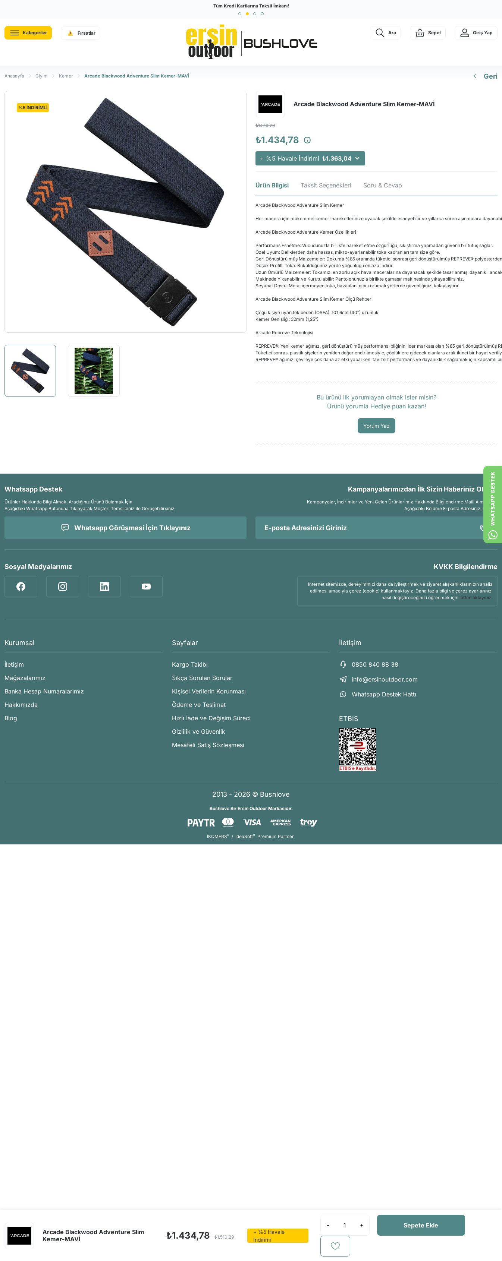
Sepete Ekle (421, 1225)
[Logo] (251, 42)
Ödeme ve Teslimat (199, 704)
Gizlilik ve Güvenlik (198, 731)
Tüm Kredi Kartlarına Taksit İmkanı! (251, 6)
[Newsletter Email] (376, 527)
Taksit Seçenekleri (326, 185)
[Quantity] (345, 1225)
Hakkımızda (21, 704)
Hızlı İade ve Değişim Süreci (211, 718)
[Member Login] (476, 32)
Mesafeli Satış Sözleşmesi (208, 745)
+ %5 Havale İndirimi (310, 158)
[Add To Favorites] (335, 1246)
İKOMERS (218, 836)
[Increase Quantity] (361, 1225)
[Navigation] (28, 32)
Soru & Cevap (382, 185)
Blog (10, 718)
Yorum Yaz (376, 426)
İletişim (14, 664)
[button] (239, 13)
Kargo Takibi (190, 664)
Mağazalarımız (25, 678)
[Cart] (428, 32)
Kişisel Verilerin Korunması (209, 691)
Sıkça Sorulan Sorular (202, 678)
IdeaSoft (245, 836)
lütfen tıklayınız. (476, 597)
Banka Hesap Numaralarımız (44, 691)
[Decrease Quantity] (328, 1225)
